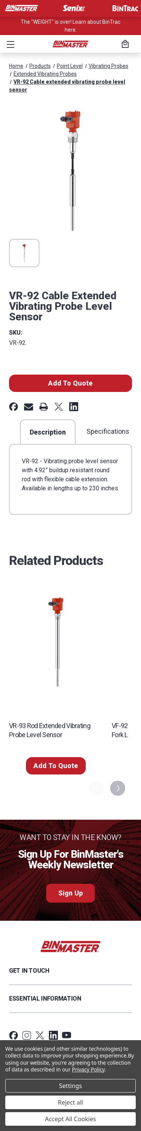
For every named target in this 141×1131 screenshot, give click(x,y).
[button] (9, 44)
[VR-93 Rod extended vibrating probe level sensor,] (56, 642)
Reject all (70, 1102)
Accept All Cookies (70, 1119)
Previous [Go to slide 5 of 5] (95, 788)
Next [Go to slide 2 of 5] (116, 788)
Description (48, 432)
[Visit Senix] (73, 8)
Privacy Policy (88, 1069)
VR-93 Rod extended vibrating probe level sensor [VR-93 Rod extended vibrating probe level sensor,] (49, 730)
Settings (70, 1086)
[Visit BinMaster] (21, 8)
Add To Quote (70, 383)
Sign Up (70, 893)
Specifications (107, 431)
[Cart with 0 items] (124, 44)
